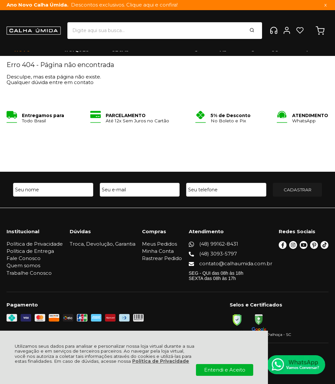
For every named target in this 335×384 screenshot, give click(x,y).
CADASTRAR (297, 189)
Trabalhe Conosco (29, 273)
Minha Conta (158, 251)
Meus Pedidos (160, 244)
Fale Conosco (24, 258)
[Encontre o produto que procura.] (216, 25)
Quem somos (23, 265)
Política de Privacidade (160, 361)
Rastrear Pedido (163, 258)
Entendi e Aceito (224, 370)
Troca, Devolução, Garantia (103, 244)
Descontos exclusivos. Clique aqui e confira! (92, 5)
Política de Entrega (30, 251)
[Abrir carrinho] (320, 26)
